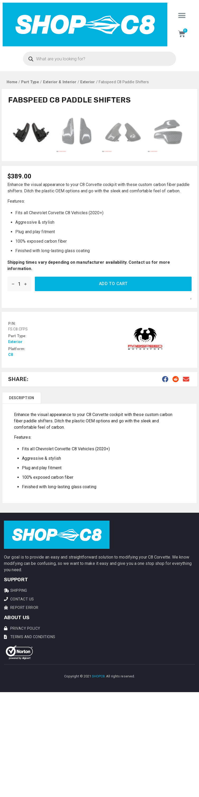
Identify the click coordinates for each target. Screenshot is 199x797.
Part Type (30, 82)
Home (12, 82)
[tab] (21, 496)
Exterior (87, 82)
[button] (182, 15)
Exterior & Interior (60, 82)
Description (21, 496)
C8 (10, 453)
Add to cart (113, 382)
